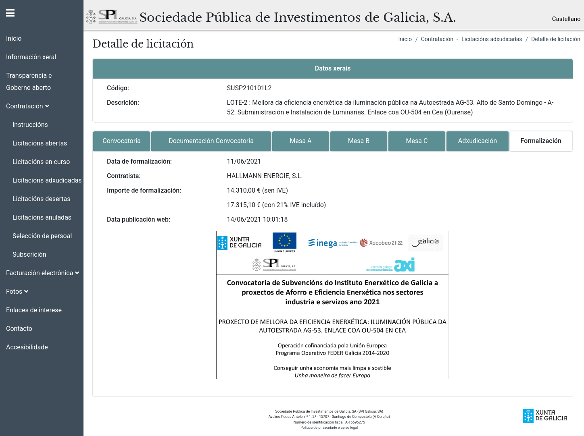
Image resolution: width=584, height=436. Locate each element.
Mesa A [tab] (301, 141)
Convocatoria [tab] (121, 141)
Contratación (437, 39)
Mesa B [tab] (358, 141)
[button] (41, 103)
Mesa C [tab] (417, 141)
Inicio (405, 39)
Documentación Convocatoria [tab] (211, 141)
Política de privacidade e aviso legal (329, 428)
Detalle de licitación (555, 39)
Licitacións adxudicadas (491, 39)
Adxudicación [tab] (477, 141)
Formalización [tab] (541, 141)
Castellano (566, 19)
